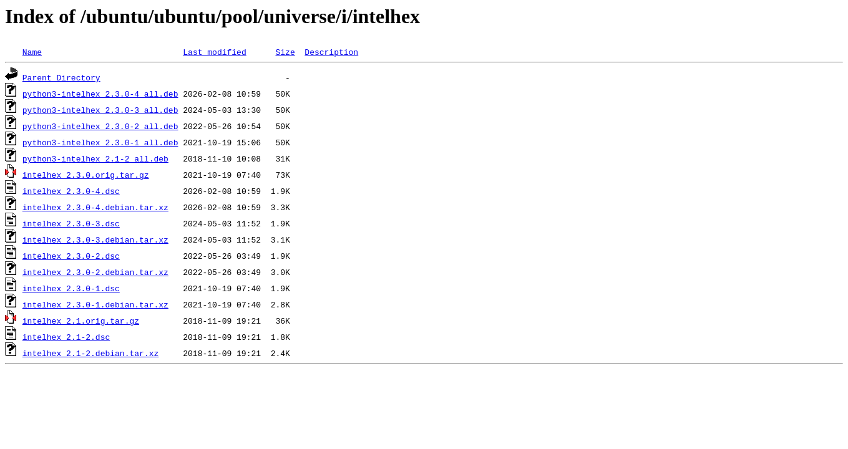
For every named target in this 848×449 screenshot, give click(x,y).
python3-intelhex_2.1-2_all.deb (95, 158)
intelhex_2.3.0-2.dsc (71, 255)
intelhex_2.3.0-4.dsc (71, 190)
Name (32, 51)
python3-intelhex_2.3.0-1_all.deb (100, 142)
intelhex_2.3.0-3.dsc (71, 223)
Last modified (214, 51)
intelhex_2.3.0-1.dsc (71, 288)
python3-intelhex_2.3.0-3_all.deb (100, 109)
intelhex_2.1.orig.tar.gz (80, 320)
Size (285, 51)
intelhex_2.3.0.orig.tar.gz (85, 174)
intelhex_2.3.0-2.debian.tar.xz (95, 272)
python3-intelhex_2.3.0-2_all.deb (100, 126)
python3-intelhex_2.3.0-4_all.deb (100, 93)
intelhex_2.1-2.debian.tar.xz (90, 353)
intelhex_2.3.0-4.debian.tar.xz (95, 207)
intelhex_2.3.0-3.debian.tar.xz (95, 239)
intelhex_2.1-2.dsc (66, 336)
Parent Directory (61, 77)
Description (331, 51)
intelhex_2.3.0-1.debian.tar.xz (95, 304)
